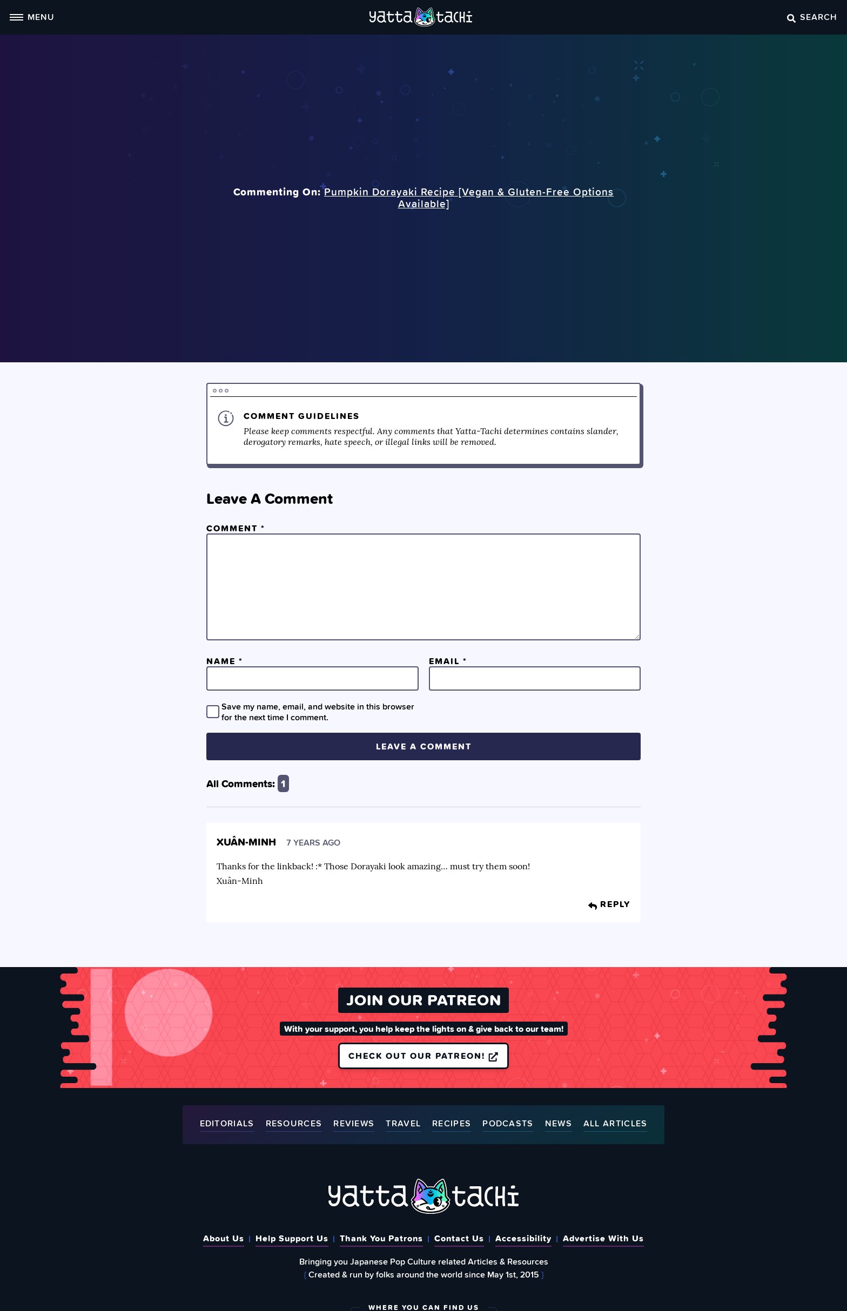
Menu (32, 16)
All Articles (615, 1124)
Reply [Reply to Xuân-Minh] (609, 903)
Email (448, 661)
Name (224, 661)
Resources (294, 1124)
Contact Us (459, 1238)
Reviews (353, 1124)
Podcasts (507, 1124)
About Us (223, 1238)
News (558, 1124)
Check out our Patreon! (423, 1055)
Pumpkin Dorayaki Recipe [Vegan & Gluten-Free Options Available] (469, 197)
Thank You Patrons (381, 1238)
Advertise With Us (603, 1238)
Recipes (451, 1124)
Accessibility (523, 1238)
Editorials (227, 1124)
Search (812, 16)
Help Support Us (292, 1238)
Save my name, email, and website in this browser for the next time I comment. (317, 711)
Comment (235, 528)
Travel (403, 1124)
